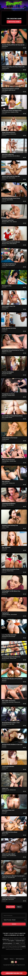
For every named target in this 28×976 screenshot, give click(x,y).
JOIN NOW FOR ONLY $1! (14, 973)
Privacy (12, 958)
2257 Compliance (20, 958)
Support (6, 958)
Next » (19, 906)
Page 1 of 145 (10, 906)
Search (14, 924)
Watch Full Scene (14, 21)
